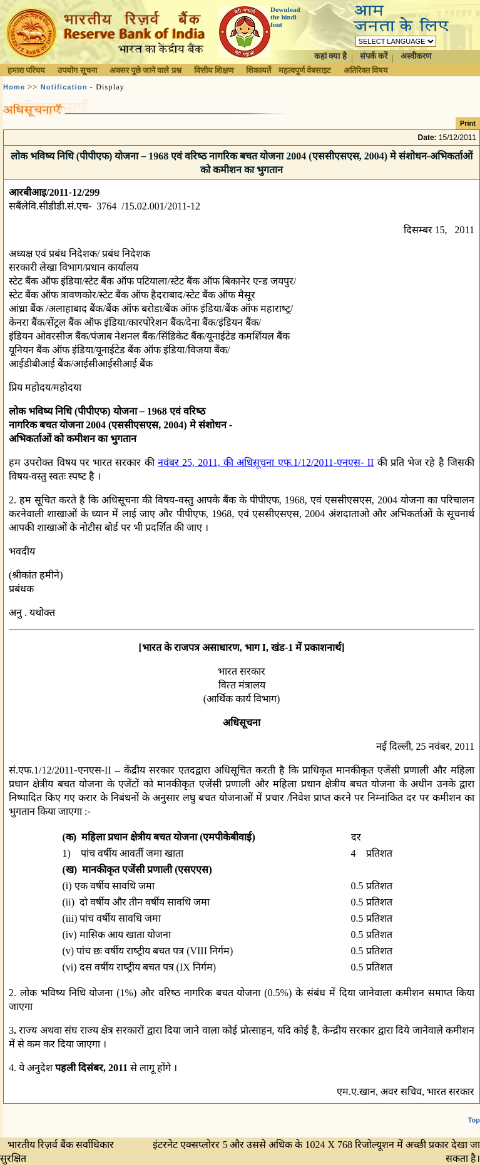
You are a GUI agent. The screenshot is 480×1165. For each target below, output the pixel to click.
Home (14, 87)
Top (474, 1120)
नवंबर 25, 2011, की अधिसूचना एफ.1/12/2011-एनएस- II (266, 462)
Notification (64, 87)
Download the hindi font (285, 17)
